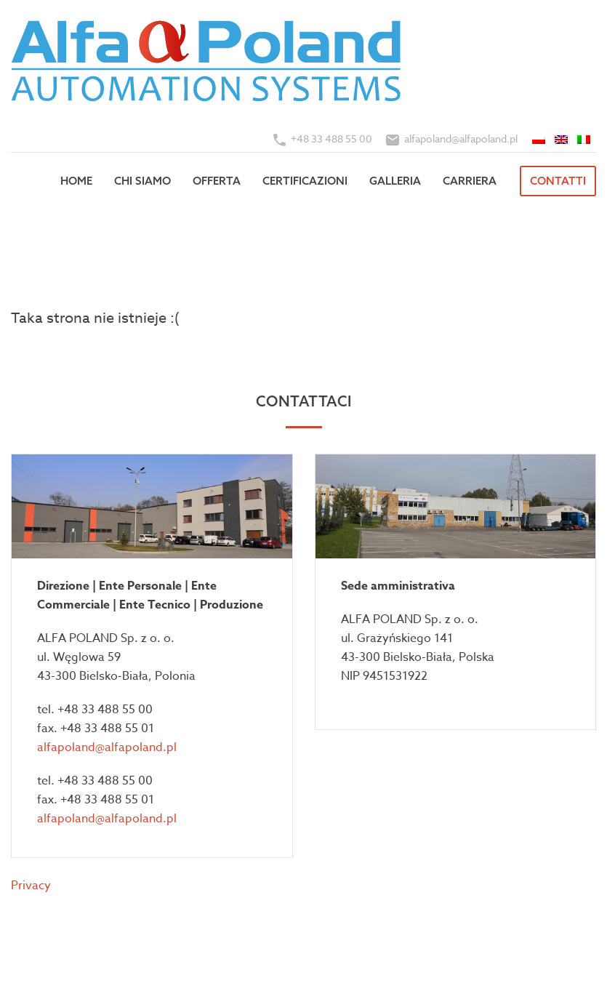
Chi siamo (142, 181)
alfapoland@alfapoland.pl (461, 138)
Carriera (470, 181)
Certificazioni (304, 181)
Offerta (217, 181)
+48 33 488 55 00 (331, 138)
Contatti (558, 181)
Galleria (395, 181)
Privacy (31, 885)
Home (76, 181)
